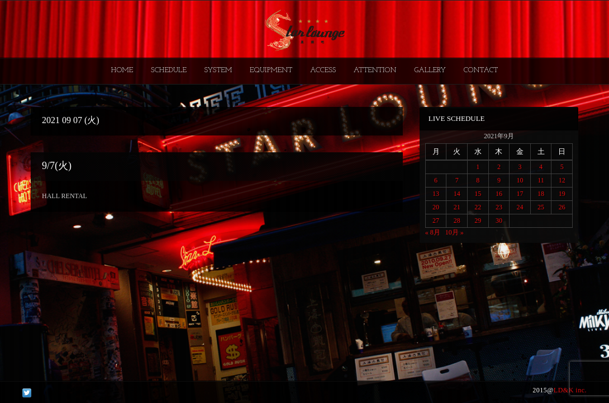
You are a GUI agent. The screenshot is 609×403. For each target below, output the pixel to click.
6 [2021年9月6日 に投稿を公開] (435, 180)
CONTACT (480, 70)
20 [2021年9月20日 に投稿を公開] (435, 207)
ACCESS (323, 70)
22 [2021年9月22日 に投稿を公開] (477, 207)
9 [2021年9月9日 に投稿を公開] (499, 180)
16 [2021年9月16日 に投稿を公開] (499, 194)
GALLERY (430, 70)
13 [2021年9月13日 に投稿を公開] (435, 194)
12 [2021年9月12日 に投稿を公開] (562, 180)
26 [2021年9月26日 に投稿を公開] (562, 207)
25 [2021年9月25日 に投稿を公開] (540, 207)
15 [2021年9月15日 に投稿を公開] (477, 194)
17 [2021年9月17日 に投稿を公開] (519, 194)
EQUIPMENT (271, 70)
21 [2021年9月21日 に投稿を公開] (457, 207)
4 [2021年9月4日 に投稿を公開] (541, 167)
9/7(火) (57, 165)
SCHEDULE (169, 70)
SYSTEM (218, 70)
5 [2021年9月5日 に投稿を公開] (562, 167)
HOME (122, 70)
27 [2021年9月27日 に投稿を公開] (435, 220)
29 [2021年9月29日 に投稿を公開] (477, 220)
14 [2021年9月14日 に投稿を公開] (457, 194)
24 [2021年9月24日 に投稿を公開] (519, 207)
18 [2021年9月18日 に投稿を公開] (540, 194)
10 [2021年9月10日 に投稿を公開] (519, 180)
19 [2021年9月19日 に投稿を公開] (562, 194)
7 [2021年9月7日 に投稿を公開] (457, 180)
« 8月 (432, 232)
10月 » (454, 232)
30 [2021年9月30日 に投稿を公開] (499, 220)
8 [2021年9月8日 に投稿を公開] (477, 180)
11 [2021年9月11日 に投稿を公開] (540, 180)
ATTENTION (375, 70)
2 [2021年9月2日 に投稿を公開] (499, 167)
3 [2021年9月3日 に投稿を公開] (519, 167)
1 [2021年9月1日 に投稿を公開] (477, 167)
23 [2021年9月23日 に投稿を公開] (499, 207)
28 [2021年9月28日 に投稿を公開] (457, 220)
